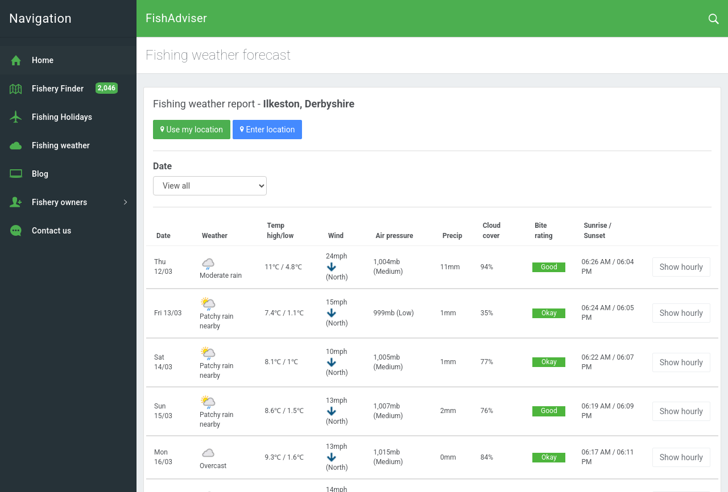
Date (162, 166)
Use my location (191, 129)
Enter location (267, 129)
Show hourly (681, 267)
